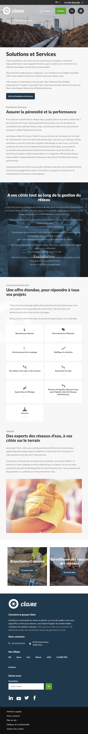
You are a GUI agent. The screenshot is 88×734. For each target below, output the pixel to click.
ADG (49, 657)
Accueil (8, 20)
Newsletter (13, 681)
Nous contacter (13, 716)
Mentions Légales (14, 712)
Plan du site (11, 720)
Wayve (38, 657)
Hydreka (12, 667)
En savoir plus (28, 570)
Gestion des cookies (15, 729)
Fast (28, 657)
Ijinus (19, 657)
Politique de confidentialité (18, 725)
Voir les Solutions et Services (20, 96)
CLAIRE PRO (62, 657)
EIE (9, 657)
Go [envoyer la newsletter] (49, 686)
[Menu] (81, 11)
